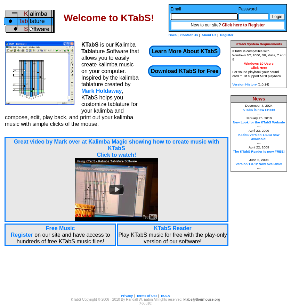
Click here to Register (243, 25)
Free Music (60, 228)
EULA (165, 296)
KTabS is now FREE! (259, 110)
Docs (173, 35)
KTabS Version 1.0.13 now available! (258, 137)
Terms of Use (146, 296)
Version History (244, 84)
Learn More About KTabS (185, 51)
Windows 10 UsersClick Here (259, 66)
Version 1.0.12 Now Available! (258, 164)
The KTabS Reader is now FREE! (259, 151)
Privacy (127, 296)
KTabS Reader (173, 228)
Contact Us (189, 35)
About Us (209, 35)
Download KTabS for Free (184, 71)
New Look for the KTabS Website (259, 122)
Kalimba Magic (107, 142)
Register (226, 35)
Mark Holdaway (101, 91)
